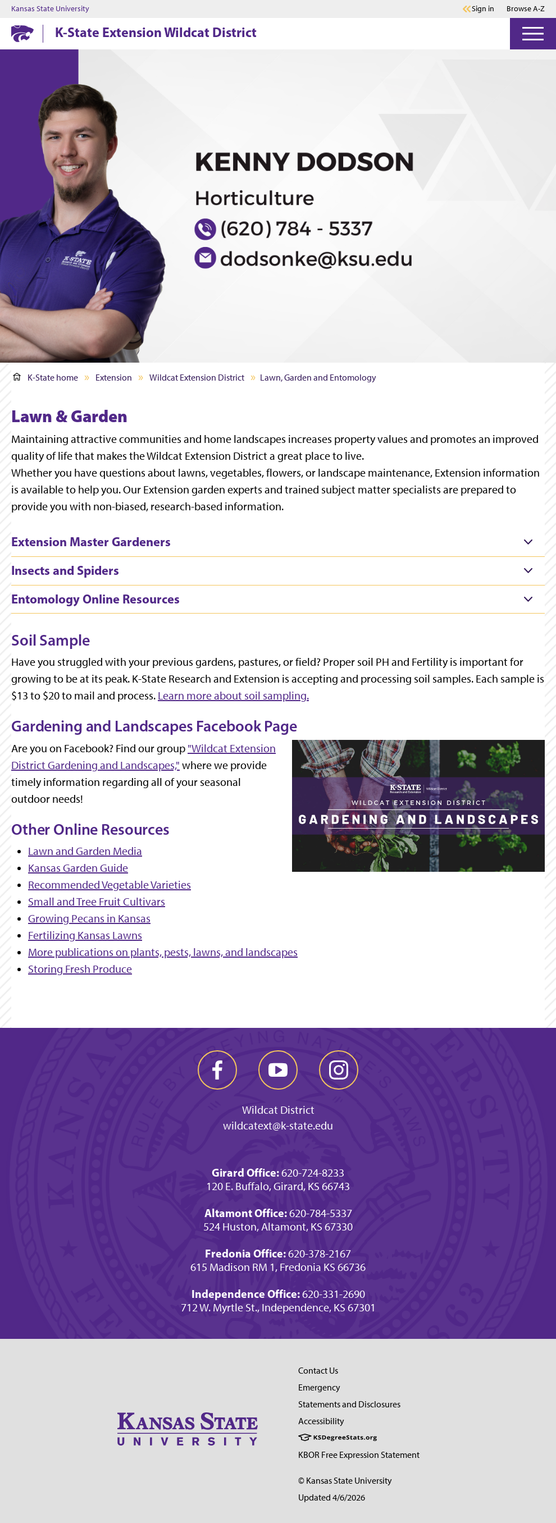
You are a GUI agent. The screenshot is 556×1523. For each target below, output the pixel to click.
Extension (113, 377)
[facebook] (217, 1070)
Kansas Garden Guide (78, 868)
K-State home (45, 377)
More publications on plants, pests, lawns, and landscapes (163, 952)
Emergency (319, 1387)
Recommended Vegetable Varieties (109, 884)
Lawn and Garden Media (85, 851)
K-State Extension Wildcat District (156, 32)
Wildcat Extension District (196, 377)
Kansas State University (50, 8)
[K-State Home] (22, 33)
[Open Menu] (533, 33)
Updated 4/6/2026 (331, 1497)
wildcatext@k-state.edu (278, 1125)
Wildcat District (278, 1110)
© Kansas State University (345, 1480)
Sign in (483, 8)
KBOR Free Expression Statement (359, 1454)
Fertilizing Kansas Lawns (85, 935)
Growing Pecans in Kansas (89, 918)
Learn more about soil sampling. (233, 695)
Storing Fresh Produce (80, 969)
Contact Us (318, 1370)
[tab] (278, 542)
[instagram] (338, 1070)
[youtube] (278, 1070)
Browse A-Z (526, 8)
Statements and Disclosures (349, 1404)
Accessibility (321, 1421)
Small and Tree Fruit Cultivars (96, 901)
